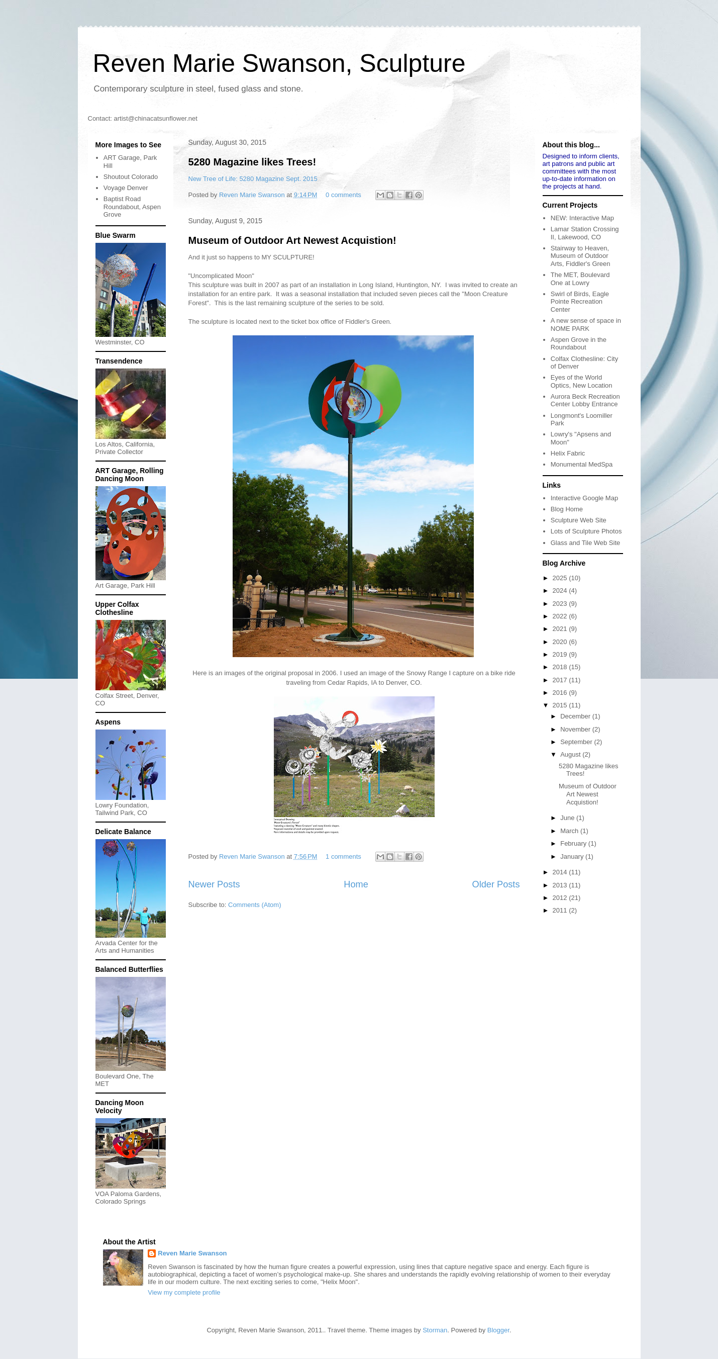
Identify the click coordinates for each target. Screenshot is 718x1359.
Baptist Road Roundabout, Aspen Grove (132, 206)
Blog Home (567, 509)
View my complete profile (184, 1292)
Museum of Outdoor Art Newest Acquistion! (292, 240)
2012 (561, 897)
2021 (561, 628)
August (571, 754)
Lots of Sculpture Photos (586, 531)
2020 (561, 642)
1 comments (343, 856)
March (570, 831)
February (574, 843)
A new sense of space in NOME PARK (586, 324)
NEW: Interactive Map (582, 218)
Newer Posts (214, 884)
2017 (561, 680)
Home (356, 884)
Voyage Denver (126, 188)
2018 (561, 667)
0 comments (343, 195)
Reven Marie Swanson (252, 195)
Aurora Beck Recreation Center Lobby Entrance (585, 400)
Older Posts (496, 884)
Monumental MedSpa (582, 464)
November (576, 729)
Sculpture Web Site (578, 520)
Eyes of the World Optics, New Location (581, 381)
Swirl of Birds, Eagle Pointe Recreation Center (580, 301)
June (568, 818)
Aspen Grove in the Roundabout (578, 343)
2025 (561, 578)
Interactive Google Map (584, 498)
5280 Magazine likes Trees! (252, 161)
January (572, 856)
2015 (561, 705)
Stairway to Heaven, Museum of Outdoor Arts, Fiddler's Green (580, 255)
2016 (561, 692)
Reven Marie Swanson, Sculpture (279, 63)
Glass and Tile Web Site (586, 543)
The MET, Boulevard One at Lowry (580, 279)
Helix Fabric (568, 453)
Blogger (498, 1330)
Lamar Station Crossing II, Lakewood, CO (585, 233)
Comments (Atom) (254, 905)
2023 (561, 603)
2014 (561, 872)
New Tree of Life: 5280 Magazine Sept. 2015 (253, 179)
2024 (561, 590)
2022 (561, 616)
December (576, 716)
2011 (561, 910)
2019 (561, 654)
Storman (435, 1330)
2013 (561, 885)
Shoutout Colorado (131, 176)
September (577, 742)
